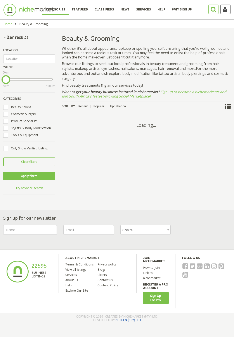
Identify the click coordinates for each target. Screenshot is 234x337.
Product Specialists (21, 121)
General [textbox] (127, 230)
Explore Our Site (76, 290)
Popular (98, 106)
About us (71, 280)
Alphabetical (118, 106)
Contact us (105, 280)
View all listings (75, 269)
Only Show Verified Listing (26, 148)
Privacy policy (106, 264)
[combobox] (145, 230)
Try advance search (29, 188)
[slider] (6, 79)
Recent (83, 106)
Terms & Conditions (79, 264)
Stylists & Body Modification (28, 128)
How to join (151, 267)
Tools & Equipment (22, 135)
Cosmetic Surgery (21, 114)
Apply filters (29, 176)
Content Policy (107, 285)
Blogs (101, 269)
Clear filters (29, 162)
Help (68, 285)
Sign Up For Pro (155, 298)
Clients (102, 275)
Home (7, 24)
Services (71, 275)
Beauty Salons (18, 107)
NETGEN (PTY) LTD (128, 320)
